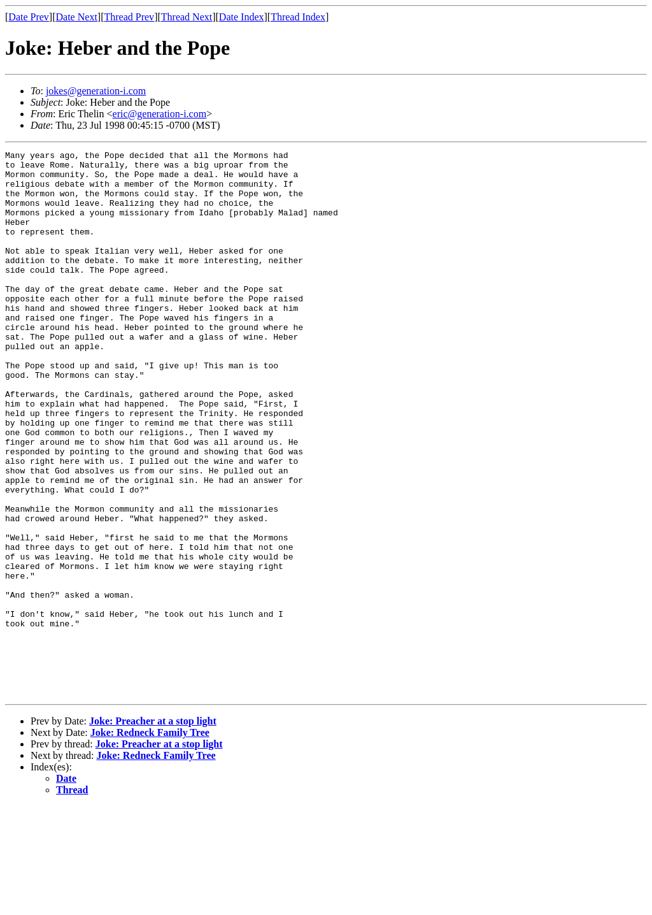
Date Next (76, 16)
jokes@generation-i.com (96, 90)
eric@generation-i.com (160, 113)
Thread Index (298, 16)
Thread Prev (129, 16)
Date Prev (28, 16)
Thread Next (186, 16)
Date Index (241, 16)
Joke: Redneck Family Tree (149, 841)
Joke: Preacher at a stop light (152, 830)
